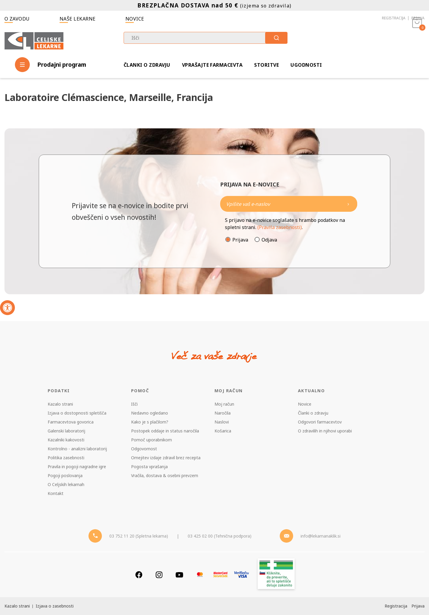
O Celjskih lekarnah (66, 484)
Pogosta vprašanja (149, 466)
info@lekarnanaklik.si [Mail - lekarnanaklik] (321, 536)
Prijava (418, 18)
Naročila (222, 413)
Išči (134, 404)
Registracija (393, 18)
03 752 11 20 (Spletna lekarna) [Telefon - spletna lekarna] (138, 536)
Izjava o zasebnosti (55, 606)
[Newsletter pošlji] (348, 204)
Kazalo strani (60, 404)
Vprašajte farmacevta (212, 65)
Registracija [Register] (396, 606)
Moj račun (224, 404)
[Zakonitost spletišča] (276, 575)
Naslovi (221, 422)
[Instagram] (159, 575)
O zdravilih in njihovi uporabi (325, 431)
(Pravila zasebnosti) (279, 227)
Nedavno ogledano (149, 413)
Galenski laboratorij (66, 431)
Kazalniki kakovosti (66, 440)
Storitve (266, 65)
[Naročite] (288, 204)
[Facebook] (139, 575)
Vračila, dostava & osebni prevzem (164, 475)
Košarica (222, 431)
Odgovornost (144, 448)
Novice (134, 18)
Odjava (269, 239)
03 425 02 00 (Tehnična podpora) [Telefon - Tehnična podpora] (219, 536)
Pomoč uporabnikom (151, 440)
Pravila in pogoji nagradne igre (77, 466)
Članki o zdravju (147, 65)
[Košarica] (417, 40)
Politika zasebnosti (66, 457)
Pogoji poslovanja (65, 475)
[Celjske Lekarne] (33, 40)
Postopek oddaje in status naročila (165, 431)
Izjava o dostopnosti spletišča (77, 413)
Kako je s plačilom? (149, 422)
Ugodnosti (306, 65)
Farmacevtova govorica (71, 422)
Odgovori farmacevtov (320, 422)
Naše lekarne (78, 18)
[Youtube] (179, 575)
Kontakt (55, 493)
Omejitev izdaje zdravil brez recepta (165, 457)
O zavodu (17, 18)
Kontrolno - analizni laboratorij (77, 448)
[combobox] (205, 38)
